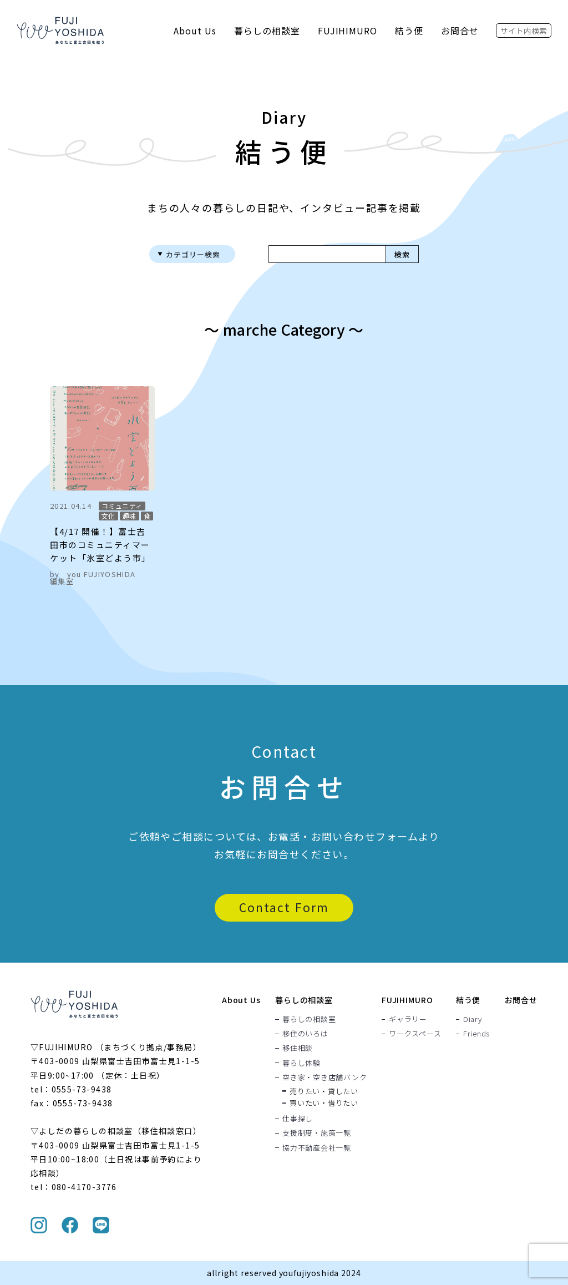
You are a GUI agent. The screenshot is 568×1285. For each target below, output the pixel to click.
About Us (195, 30)
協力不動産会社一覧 (316, 1147)
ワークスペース (415, 1033)
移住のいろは (305, 1033)
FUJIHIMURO (348, 30)
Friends (476, 1033)
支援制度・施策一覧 (316, 1133)
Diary (472, 1018)
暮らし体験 (301, 1062)
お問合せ (460, 30)
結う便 (409, 30)
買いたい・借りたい (324, 1102)
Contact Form (284, 907)
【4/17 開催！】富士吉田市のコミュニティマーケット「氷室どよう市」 (100, 544)
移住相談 (297, 1048)
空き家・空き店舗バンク (324, 1076)
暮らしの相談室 (267, 30)
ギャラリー (408, 1018)
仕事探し (297, 1118)
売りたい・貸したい (324, 1090)
